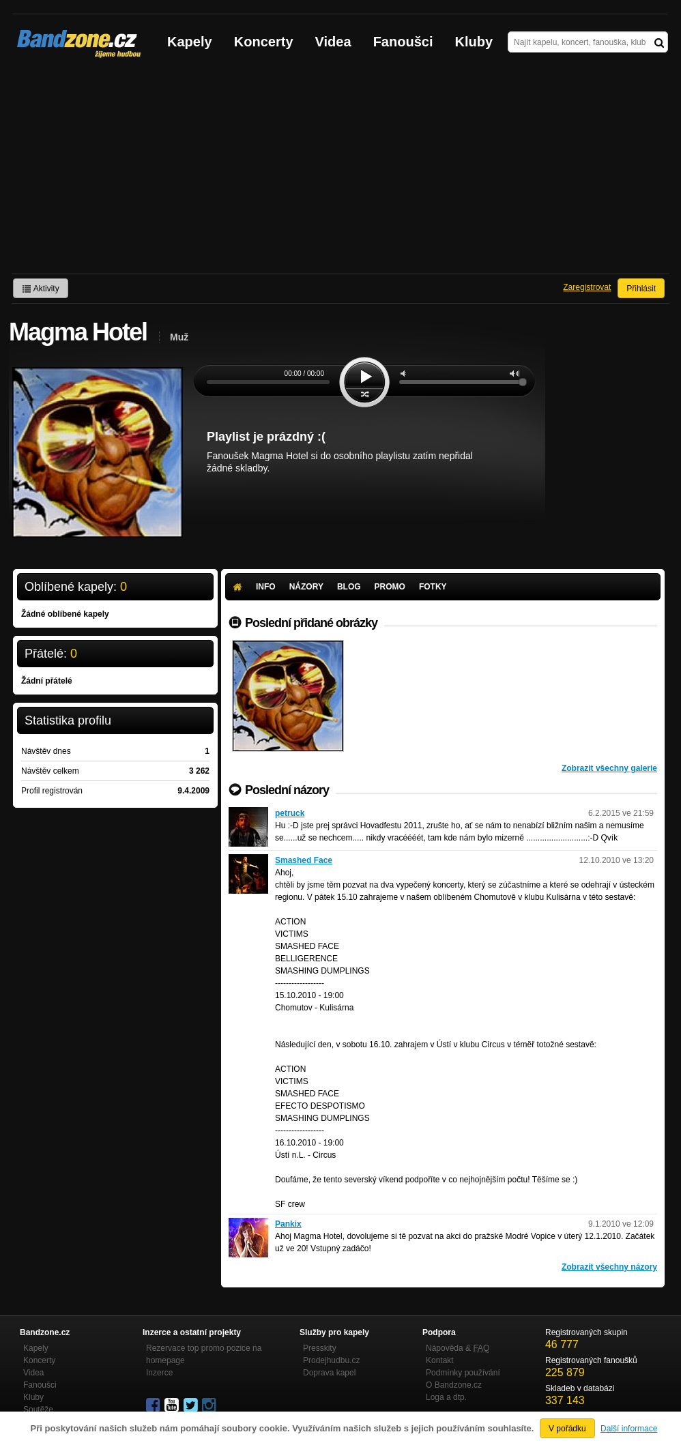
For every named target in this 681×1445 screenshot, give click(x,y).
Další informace (628, 1428)
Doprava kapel (329, 1372)
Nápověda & (457, 1348)
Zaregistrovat (587, 287)
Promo (390, 587)
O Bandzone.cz (454, 1385)
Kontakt (440, 1360)
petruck (289, 813)
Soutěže (38, 1409)
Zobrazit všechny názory (609, 1267)
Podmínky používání (463, 1372)
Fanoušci (403, 41)
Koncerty (263, 41)
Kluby (474, 41)
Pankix (288, 1224)
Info (266, 587)
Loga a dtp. (446, 1397)
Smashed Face (303, 860)
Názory (306, 587)
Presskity (319, 1348)
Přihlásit (641, 288)
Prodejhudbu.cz (331, 1360)
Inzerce (159, 1372)
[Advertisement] (340, 171)
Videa (333, 41)
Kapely (189, 41)
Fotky (433, 587)
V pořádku (567, 1428)
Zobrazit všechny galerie (609, 768)
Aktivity (40, 288)
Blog (349, 587)
